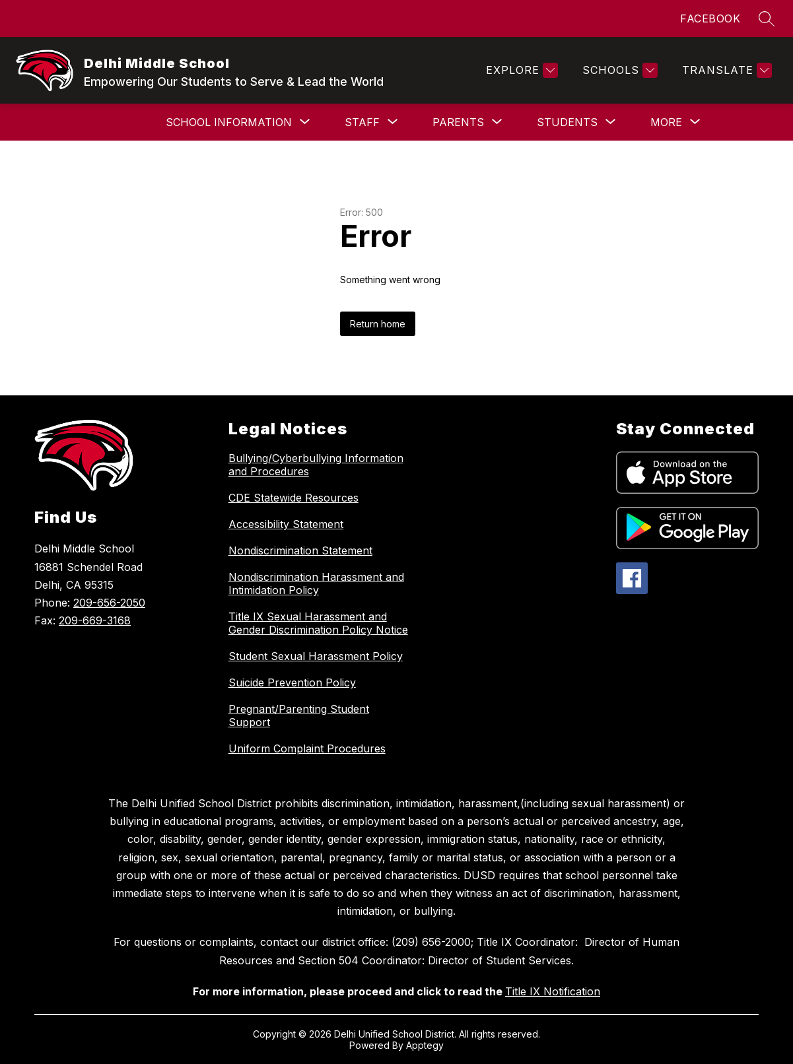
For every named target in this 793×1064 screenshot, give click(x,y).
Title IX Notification (552, 991)
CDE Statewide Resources (293, 497)
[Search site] (767, 18)
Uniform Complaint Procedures (307, 748)
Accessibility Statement (285, 524)
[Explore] (520, 70)
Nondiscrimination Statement (300, 550)
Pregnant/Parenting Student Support (298, 715)
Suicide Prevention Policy (292, 682)
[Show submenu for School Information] (229, 122)
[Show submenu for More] (666, 122)
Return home (377, 323)
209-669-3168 (95, 620)
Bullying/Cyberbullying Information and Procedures (315, 464)
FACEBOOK (710, 18)
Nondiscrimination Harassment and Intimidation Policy (316, 583)
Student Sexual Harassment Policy (315, 656)
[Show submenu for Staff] (362, 122)
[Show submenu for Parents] (458, 122)
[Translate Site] (725, 70)
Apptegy (425, 1045)
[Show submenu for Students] (567, 122)
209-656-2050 (109, 602)
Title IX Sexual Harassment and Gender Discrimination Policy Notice (318, 623)
